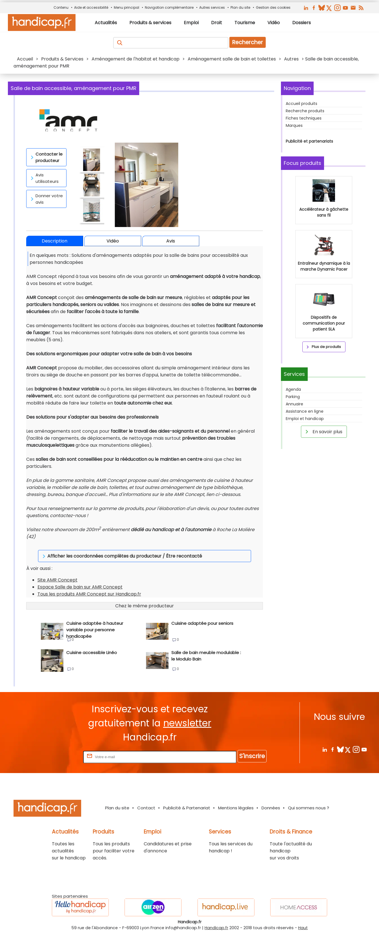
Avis (170, 241)
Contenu (61, 7)
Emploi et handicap (305, 418)
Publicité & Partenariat (186, 801)
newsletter (187, 716)
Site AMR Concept (57, 573)
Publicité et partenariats (309, 141)
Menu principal (126, 7)
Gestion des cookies (273, 7)
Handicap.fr (216, 921)
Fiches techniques (304, 118)
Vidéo (113, 241)
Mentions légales (236, 801)
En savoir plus (322, 431)
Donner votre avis (46, 199)
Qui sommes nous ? (308, 801)
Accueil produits (301, 103)
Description (54, 241)
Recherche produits (305, 111)
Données (270, 801)
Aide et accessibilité (91, 7)
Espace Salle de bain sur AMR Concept (80, 580)
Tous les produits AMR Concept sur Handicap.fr (89, 587)
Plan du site (240, 7)
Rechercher (247, 42)
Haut (303, 921)
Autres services (212, 7)
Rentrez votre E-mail (59, 749)
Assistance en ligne (304, 411)
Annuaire (294, 404)
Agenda (293, 389)
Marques (294, 125)
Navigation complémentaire (169, 7)
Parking (293, 396)
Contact (146, 801)
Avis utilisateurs (44, 178)
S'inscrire (252, 749)
